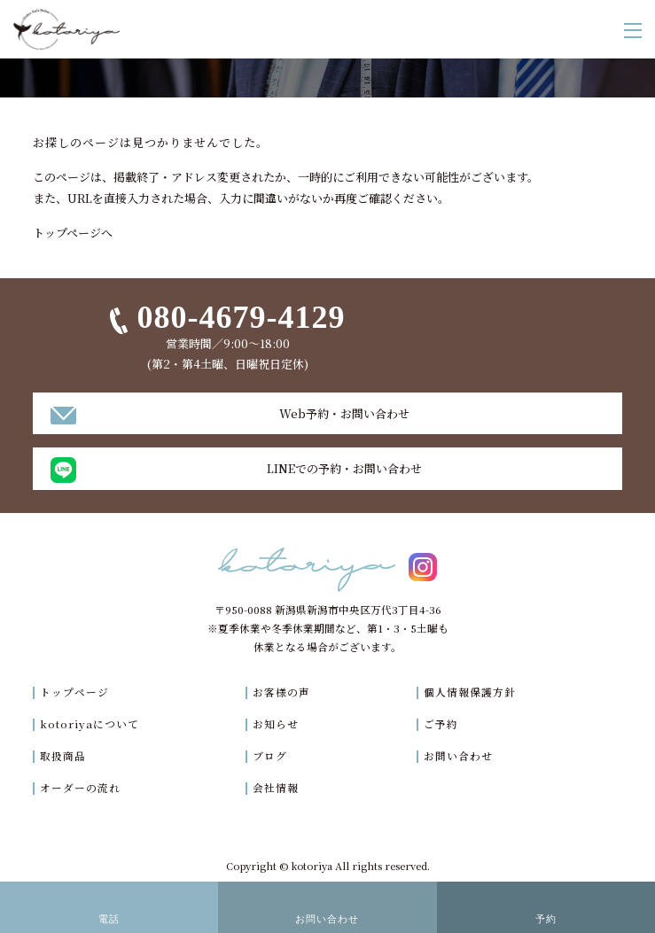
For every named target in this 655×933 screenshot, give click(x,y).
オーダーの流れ (80, 788)
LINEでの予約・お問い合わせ (344, 468)
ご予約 (441, 724)
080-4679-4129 (240, 317)
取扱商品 (63, 756)
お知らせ (276, 724)
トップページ (74, 692)
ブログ (270, 756)
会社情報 (276, 788)
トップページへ (73, 232)
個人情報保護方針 (470, 692)
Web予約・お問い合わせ (344, 413)
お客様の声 (281, 692)
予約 (546, 919)
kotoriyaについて (89, 724)
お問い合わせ (458, 756)
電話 (109, 919)
